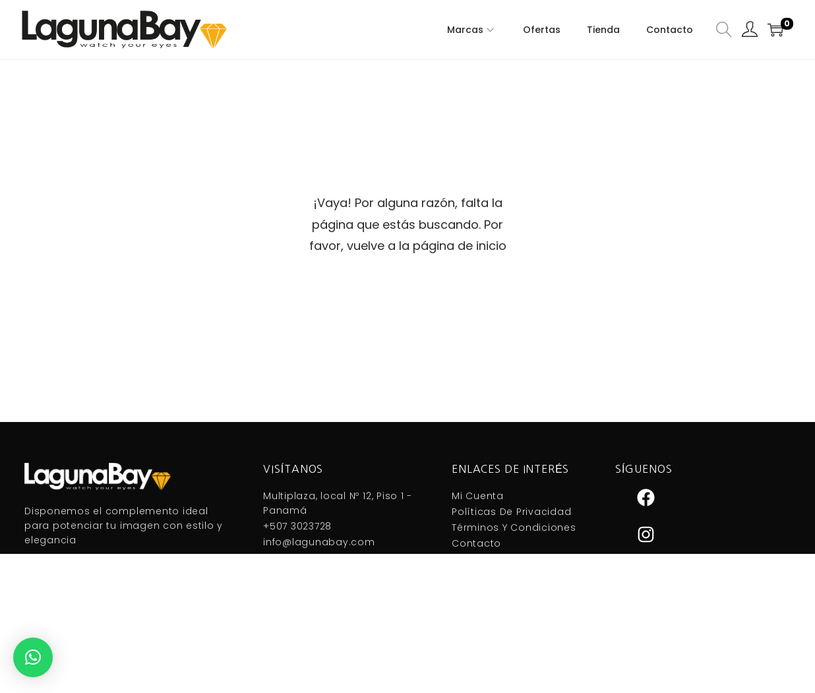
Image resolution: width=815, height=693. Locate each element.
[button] (33, 657)
